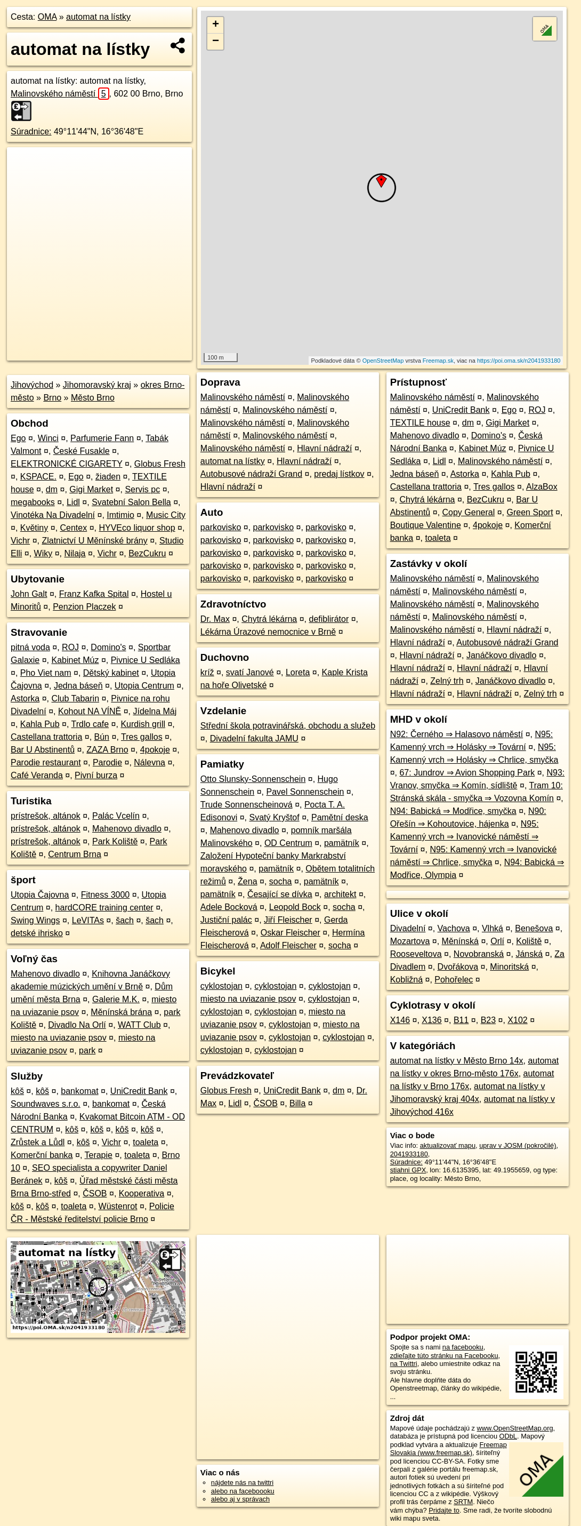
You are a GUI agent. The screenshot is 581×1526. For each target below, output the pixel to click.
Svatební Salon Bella (131, 502)
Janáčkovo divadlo (501, 655)
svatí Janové (250, 672)
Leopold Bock (295, 907)
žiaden (107, 476)
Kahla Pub (40, 724)
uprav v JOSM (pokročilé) (517, 1145)
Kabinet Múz (75, 660)
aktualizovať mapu (447, 1145)
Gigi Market (91, 489)
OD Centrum (288, 843)
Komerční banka (42, 1155)
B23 (488, 1020)
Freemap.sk (438, 360)
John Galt (29, 593)
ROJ (70, 647)
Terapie (98, 1155)
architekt (340, 894)
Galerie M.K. (116, 999)
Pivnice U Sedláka (145, 660)
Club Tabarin (76, 698)
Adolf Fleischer (288, 945)
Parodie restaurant (46, 762)
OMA (47, 16)
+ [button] (215, 25)
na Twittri (403, 1364)
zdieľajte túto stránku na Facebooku (444, 1356)
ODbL (508, 1436)
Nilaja (75, 553)
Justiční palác (226, 919)
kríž (207, 672)
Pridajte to (444, 1510)
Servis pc (142, 489)
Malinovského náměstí (60, 93)
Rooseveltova (416, 953)
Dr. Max (215, 619)
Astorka (25, 698)
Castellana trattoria (46, 736)
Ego (18, 438)
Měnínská (460, 941)
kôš (17, 1091)
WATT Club (139, 1024)
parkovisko (220, 527)
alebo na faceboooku (243, 1491)
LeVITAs (88, 920)
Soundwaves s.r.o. (45, 1103)
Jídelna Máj (155, 711)
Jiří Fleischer (288, 919)
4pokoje (155, 749)
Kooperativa (141, 1193)
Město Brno (93, 397)
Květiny (34, 527)
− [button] (215, 42)
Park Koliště (115, 841)
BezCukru (147, 553)
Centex (73, 527)
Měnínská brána (121, 1012)
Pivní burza (96, 775)
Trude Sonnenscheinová (246, 804)
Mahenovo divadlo (127, 828)
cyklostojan (221, 985)
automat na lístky (98, 16)
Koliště (529, 941)
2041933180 (409, 1154)
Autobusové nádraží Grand (251, 473)
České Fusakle (81, 451)
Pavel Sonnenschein (305, 791)
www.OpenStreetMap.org (515, 1428)
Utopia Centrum (144, 685)
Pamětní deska (339, 817)
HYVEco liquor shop (137, 527)
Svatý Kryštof (274, 817)
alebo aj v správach (240, 1499)
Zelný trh (446, 680)
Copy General (468, 512)
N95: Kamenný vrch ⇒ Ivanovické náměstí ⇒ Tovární (464, 836)
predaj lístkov (339, 473)
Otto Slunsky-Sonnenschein (252, 779)
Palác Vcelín (116, 815)
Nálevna (149, 762)
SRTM (463, 1502)
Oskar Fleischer (290, 932)
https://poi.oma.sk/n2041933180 (519, 360)
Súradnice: (31, 131)
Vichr (20, 540)
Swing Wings (35, 920)
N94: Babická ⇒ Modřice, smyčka (453, 811)
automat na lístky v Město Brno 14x (456, 1060)
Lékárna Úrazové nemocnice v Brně (268, 631)
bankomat (79, 1091)
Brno (52, 397)
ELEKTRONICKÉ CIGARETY (67, 463)
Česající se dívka (279, 894)
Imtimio (120, 515)
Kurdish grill (142, 724)
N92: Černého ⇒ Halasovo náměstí (456, 734)
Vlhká (492, 928)
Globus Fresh (159, 463)
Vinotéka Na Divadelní (53, 515)
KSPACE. (38, 476)
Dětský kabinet (111, 672)
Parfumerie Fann (102, 438)
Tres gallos (142, 736)
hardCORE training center (104, 907)
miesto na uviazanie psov (59, 1037)
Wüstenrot (118, 1206)
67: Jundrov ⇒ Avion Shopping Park (467, 772)
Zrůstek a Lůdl (37, 1142)
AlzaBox (542, 486)
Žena (247, 881)
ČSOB (95, 1193)
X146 (400, 1020)
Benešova (534, 928)
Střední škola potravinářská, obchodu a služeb (287, 725)
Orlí (497, 941)
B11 (461, 1020)
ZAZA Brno (107, 749)
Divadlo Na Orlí (77, 1024)
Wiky (43, 553)
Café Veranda (37, 775)
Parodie (107, 762)
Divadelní (408, 928)
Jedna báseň (78, 685)
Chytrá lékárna (269, 619)
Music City (165, 515)
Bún (101, 736)
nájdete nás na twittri (242, 1483)
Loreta (298, 672)
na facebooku (462, 1347)
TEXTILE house (420, 422)
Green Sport (529, 512)
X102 (517, 1020)
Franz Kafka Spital (94, 593)
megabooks (33, 502)
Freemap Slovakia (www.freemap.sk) (448, 1449)
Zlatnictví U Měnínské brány (94, 540)
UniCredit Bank (139, 1091)
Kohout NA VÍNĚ (89, 711)
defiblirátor (329, 619)
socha (280, 881)
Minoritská (509, 966)
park (87, 1050)
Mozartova (410, 941)
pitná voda (30, 647)
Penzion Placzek (84, 606)
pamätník (341, 843)
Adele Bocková (228, 907)
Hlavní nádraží (324, 448)
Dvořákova (458, 966)
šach (125, 920)
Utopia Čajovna (40, 894)
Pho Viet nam (45, 672)
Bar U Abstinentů (43, 749)
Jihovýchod (32, 384)
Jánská (529, 953)
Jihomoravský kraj (97, 384)
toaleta (145, 1142)
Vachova (454, 928)
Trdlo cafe (90, 724)
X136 (431, 1020)
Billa (297, 1103)
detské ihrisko (37, 933)
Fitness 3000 (105, 894)
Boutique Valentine (425, 525)
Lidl (73, 502)
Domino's (108, 647)
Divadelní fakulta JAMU (254, 738)
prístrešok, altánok (45, 815)
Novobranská (479, 953)
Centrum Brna (74, 854)
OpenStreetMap (383, 360)
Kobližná (406, 979)
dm (52, 489)
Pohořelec (453, 979)
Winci (48, 438)
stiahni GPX (408, 1170)
